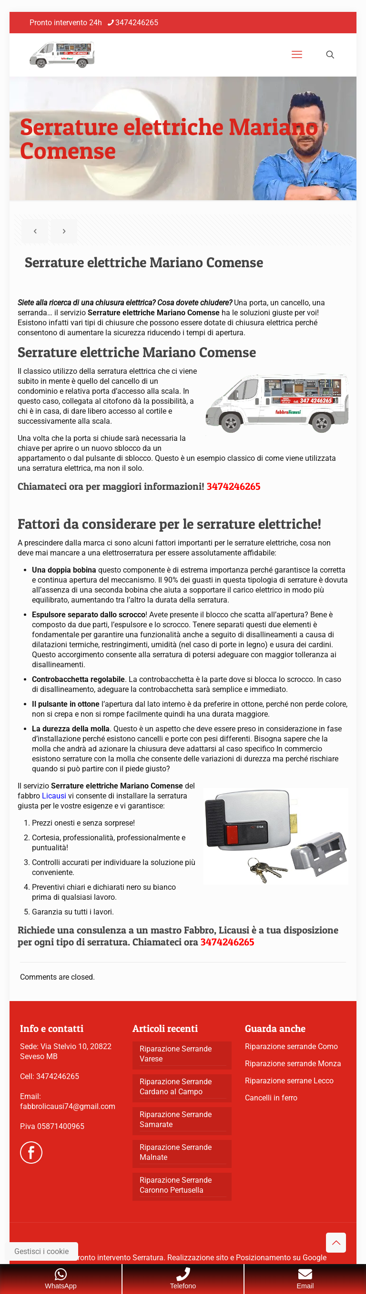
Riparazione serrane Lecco (289, 1080)
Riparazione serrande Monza (293, 1063)
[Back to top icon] (336, 1243)
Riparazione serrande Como (291, 1046)
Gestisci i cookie (41, 1251)
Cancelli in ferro (271, 1097)
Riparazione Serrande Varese (176, 1053)
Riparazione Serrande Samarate (176, 1119)
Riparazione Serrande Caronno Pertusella (176, 1185)
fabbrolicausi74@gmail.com (67, 1106)
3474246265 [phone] (136, 22)
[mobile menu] (297, 55)
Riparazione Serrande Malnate (176, 1152)
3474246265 (57, 1076)
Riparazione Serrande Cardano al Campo (176, 1086)
